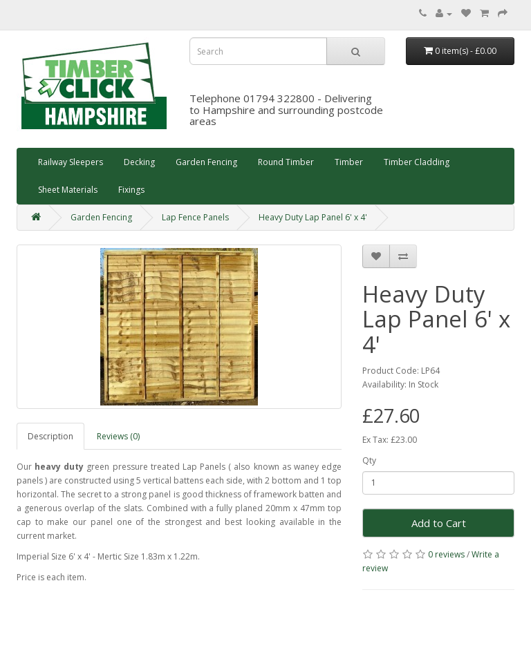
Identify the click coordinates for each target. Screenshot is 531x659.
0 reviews (446, 554)
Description (50, 436)
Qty (369, 460)
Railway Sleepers (70, 162)
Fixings (131, 189)
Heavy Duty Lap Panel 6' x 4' (313, 217)
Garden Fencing (206, 162)
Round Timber (286, 162)
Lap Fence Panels (195, 217)
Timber (349, 162)
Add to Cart (438, 523)
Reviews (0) (118, 436)
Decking (139, 162)
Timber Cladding (416, 162)
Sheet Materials (67, 189)
